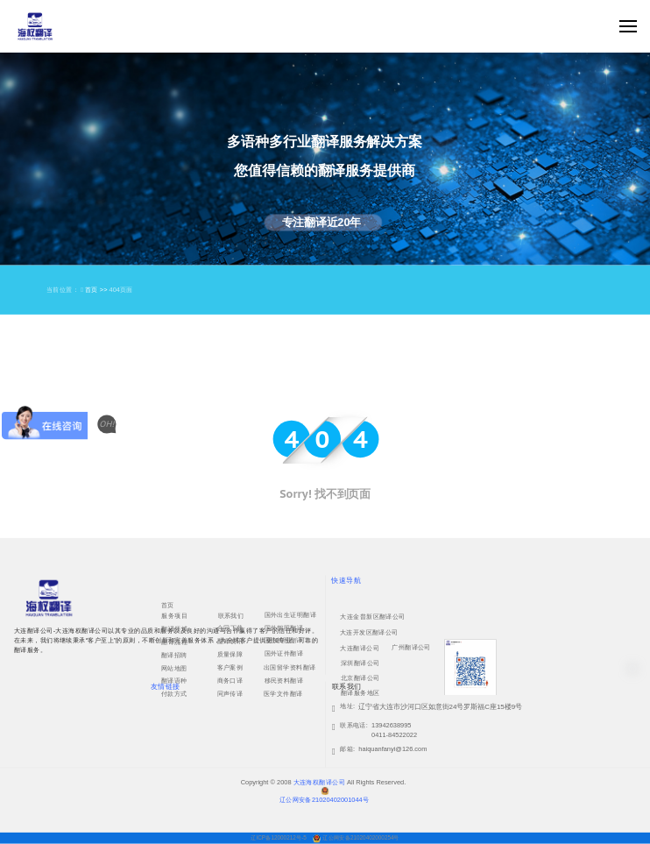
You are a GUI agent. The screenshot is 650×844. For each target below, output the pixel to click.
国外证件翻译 (284, 653)
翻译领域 (174, 628)
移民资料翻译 (284, 680)
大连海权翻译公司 (319, 781)
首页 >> (97, 290)
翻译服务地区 (360, 692)
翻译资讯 (230, 640)
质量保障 (230, 653)
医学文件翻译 (283, 693)
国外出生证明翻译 (290, 615)
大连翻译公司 (359, 647)
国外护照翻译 (283, 639)
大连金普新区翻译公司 (372, 616)
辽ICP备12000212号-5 (279, 837)
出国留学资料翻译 (289, 666)
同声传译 (230, 693)
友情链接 (165, 687)
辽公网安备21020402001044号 (324, 799)
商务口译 (230, 680)
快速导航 (346, 580)
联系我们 (231, 615)
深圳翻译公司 (360, 662)
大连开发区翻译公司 (369, 631)
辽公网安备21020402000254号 (360, 837)
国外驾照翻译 (284, 628)
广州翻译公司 (411, 646)
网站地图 (174, 667)
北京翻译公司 (360, 677)
